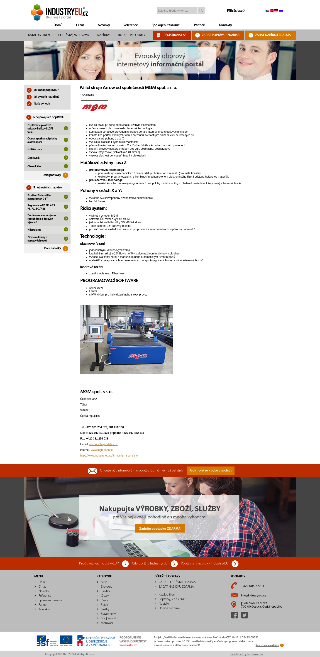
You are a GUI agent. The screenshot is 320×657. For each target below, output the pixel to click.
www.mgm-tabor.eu (102, 450)
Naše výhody (38, 103)
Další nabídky (57, 248)
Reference (130, 25)
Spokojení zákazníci (165, 25)
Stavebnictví (108, 613)
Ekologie (106, 586)
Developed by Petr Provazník (246, 654)
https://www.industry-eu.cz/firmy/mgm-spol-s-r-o (109, 455)
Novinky (104, 25)
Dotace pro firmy (131, 35)
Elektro (105, 591)
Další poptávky (57, 175)
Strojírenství (108, 618)
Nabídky (103, 35)
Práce (104, 604)
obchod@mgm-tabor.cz (103, 444)
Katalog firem (39, 35)
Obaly (105, 595)
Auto (104, 582)
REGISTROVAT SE (175, 35)
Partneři (199, 25)
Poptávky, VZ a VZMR (73, 35)
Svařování (107, 623)
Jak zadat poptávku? (42, 90)
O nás (80, 25)
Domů (58, 25)
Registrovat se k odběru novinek (210, 470)
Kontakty (225, 25)
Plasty (104, 600)
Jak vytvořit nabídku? (42, 96)
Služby (105, 609)
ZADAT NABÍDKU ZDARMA (273, 35)
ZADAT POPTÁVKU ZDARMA (220, 35)
